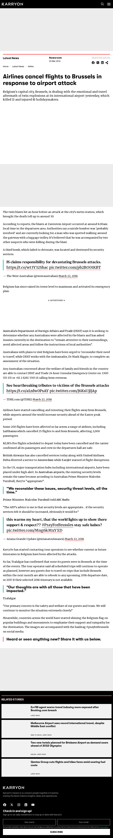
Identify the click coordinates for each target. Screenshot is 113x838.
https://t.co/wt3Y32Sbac (27, 267)
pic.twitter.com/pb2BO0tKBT (75, 267)
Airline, (33, 754)
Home (6, 66)
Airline (31, 66)
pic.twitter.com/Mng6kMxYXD (34, 530)
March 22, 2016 (68, 276)
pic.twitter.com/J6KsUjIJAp (73, 390)
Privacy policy (103, 827)
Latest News (18, 66)
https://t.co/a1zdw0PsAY (27, 390)
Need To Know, (36, 735)
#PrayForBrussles (57, 524)
